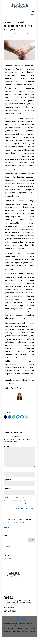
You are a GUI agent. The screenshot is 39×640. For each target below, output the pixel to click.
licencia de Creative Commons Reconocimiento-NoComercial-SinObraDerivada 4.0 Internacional (18, 607)
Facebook (7, 549)
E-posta (7, 483)
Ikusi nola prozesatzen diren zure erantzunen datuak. (18, 528)
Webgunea (8, 492)
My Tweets (8, 562)
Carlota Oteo (11, 34)
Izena (6, 474)
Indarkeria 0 (8, 36)
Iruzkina (8, 446)
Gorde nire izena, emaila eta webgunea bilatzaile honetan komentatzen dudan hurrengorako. (17, 503)
